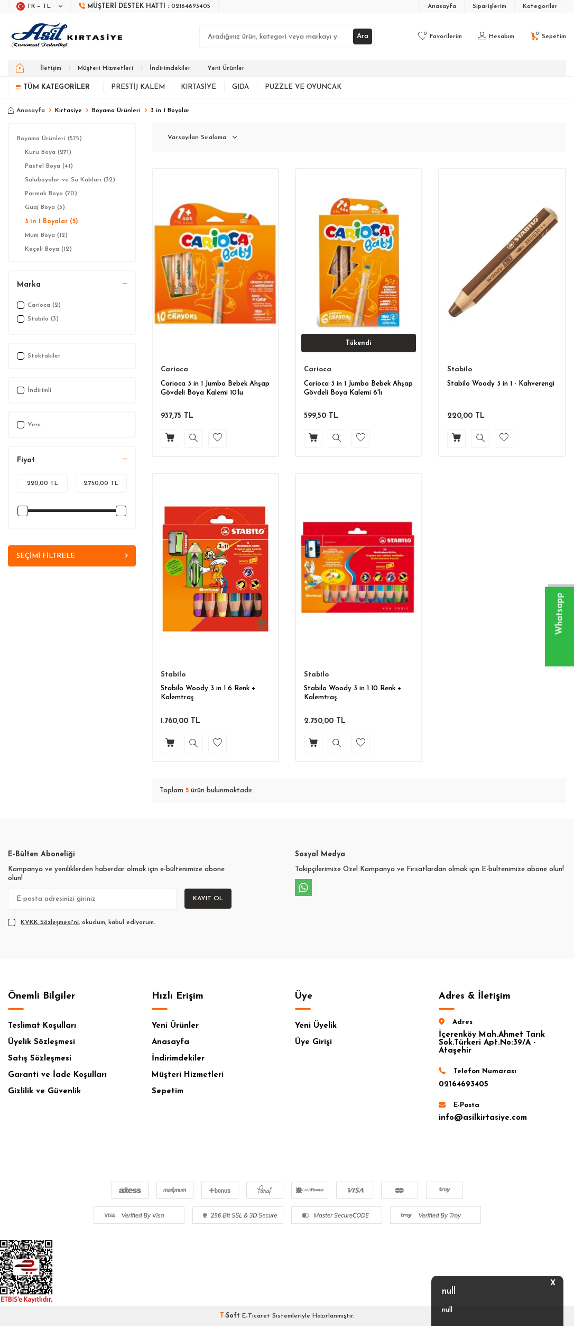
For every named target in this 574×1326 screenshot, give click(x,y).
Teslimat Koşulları (42, 1026)
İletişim (50, 68)
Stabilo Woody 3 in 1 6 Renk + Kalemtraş (208, 693)
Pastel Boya (49, 166)
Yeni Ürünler (226, 68)
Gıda (240, 87)
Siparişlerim (489, 6)
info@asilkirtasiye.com (483, 1118)
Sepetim (167, 1091)
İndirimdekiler (170, 68)
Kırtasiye (198, 87)
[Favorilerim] (440, 36)
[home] (20, 68)
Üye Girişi (313, 1042)
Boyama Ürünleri (116, 110)
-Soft (231, 1316)
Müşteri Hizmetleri (105, 68)
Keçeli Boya (48, 249)
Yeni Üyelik (316, 1026)
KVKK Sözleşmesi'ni (50, 922)
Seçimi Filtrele (71, 556)
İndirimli (34, 390)
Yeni (29, 424)
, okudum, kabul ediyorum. (81, 922)
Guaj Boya (45, 207)
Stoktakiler (39, 356)
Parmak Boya (51, 193)
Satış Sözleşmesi (39, 1059)
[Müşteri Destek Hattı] (145, 6)
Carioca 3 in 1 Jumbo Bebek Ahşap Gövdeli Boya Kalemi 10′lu (215, 388)
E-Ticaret (256, 1316)
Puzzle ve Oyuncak (303, 87)
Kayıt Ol (208, 898)
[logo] (68, 36)
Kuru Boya (48, 152)
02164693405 (463, 1085)
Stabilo (459, 369)
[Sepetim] (548, 36)
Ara (361, 36)
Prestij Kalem (138, 87)
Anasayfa (442, 6)
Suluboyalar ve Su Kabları (70, 180)
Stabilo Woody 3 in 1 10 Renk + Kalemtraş (352, 693)
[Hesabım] (496, 36)
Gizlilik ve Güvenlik (44, 1091)
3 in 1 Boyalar (51, 221)
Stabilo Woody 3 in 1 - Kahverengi (500, 383)
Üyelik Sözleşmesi (41, 1042)
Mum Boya (46, 235)
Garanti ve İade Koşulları (57, 1075)
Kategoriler (540, 6)
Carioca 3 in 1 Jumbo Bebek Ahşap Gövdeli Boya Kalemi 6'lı (358, 388)
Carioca (174, 369)
